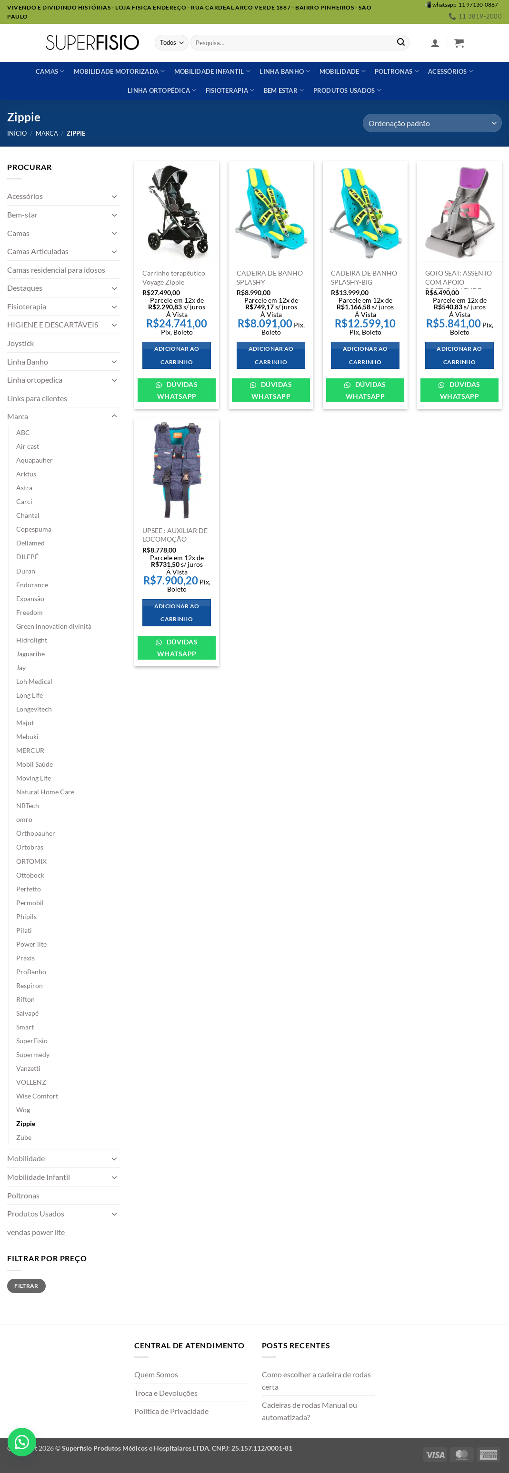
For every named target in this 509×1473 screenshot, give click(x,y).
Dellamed (30, 543)
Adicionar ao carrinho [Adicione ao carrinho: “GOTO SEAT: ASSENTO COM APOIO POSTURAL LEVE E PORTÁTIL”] (459, 355)
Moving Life (33, 778)
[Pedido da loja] (432, 123)
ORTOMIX (31, 861)
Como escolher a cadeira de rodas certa (316, 1380)
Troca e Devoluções (166, 1392)
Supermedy (33, 1054)
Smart (25, 1027)
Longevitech (34, 709)
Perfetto (28, 889)
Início (17, 133)
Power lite (31, 944)
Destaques (24, 287)
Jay (21, 667)
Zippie (25, 1123)
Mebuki (27, 736)
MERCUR (30, 750)
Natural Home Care (45, 792)
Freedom (29, 612)
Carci (24, 501)
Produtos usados (347, 90)
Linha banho (284, 71)
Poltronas (397, 71)
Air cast (27, 446)
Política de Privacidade (171, 1410)
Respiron (29, 985)
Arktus (26, 474)
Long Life (29, 695)
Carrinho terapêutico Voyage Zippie (173, 277)
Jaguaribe (30, 654)
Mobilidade (342, 71)
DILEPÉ (27, 557)
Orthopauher (35, 833)
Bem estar (284, 90)
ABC (23, 432)
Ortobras (29, 847)
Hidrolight (31, 640)
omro (24, 819)
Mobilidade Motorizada (119, 71)
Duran (25, 571)
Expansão (30, 598)
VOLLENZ (31, 1082)
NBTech (27, 805)
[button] (435, 42)
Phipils (26, 916)
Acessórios (450, 71)
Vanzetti (28, 1068)
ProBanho (31, 972)
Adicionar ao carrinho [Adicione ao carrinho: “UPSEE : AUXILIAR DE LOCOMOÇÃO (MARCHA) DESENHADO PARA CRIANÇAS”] (177, 613)
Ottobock (30, 875)
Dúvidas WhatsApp (177, 390)
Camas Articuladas (38, 251)
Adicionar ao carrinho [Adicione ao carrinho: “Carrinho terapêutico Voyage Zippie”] (177, 355)
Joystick (20, 342)
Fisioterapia (230, 90)
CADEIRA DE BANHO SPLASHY (270, 277)
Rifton (25, 999)
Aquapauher (34, 460)
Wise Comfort (37, 1096)
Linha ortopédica (162, 90)
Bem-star (22, 214)
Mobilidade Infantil (212, 71)
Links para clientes (37, 398)
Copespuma (33, 529)
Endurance (32, 585)
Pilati (24, 930)
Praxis (25, 958)
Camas (50, 71)
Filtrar (26, 1285)
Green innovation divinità (53, 626)
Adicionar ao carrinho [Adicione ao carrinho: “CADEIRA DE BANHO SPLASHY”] (271, 355)
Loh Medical (34, 681)
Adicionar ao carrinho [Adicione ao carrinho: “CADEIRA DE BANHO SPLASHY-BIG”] (365, 355)
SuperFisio (32, 1041)
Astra (24, 488)
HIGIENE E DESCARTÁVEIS (52, 324)
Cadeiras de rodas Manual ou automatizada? (309, 1411)
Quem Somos (156, 1374)
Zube (23, 1137)
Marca (47, 133)
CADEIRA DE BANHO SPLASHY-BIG (364, 277)
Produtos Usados (35, 1213)
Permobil (30, 903)
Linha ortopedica (34, 379)
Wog (23, 1110)
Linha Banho (27, 361)
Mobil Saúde (34, 764)
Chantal (28, 515)
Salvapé (27, 1013)
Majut (25, 723)
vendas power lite (36, 1231)
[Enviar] (401, 43)
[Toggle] (114, 196)
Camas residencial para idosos (56, 269)
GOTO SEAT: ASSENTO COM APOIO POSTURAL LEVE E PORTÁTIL (458, 286)
